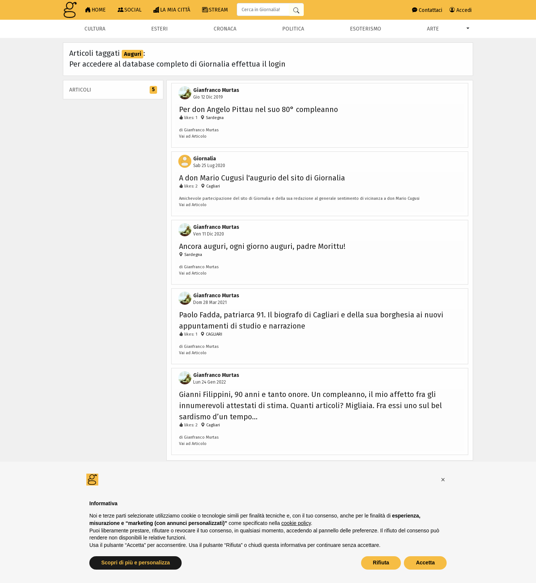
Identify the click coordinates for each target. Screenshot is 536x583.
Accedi (461, 10)
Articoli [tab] (113, 90)
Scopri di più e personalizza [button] (135, 563)
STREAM (215, 10)
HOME (95, 10)
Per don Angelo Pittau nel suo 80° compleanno (258, 109)
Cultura (94, 29)
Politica (293, 29)
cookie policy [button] (296, 523)
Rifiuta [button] (381, 563)
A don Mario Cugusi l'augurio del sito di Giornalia (262, 177)
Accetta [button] (425, 563)
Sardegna (214, 117)
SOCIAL (129, 10)
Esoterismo (365, 29)
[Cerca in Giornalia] (296, 10)
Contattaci (427, 10)
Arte (433, 29)
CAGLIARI (213, 334)
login (276, 64)
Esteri (159, 29)
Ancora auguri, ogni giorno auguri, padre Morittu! (262, 246)
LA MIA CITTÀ (171, 10)
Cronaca (225, 29)
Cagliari (213, 186)
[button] (443, 480)
